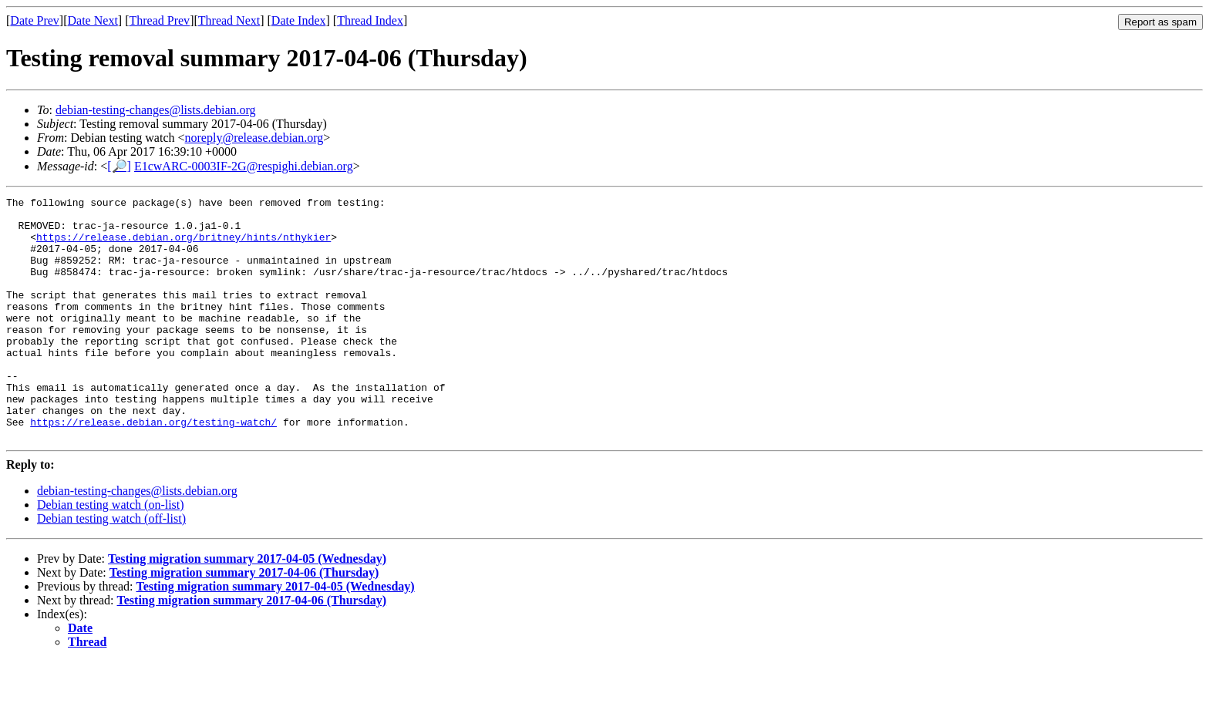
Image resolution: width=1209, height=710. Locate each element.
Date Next (93, 20)
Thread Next (229, 20)
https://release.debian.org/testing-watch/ (153, 468)
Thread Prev (159, 20)
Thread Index (370, 20)
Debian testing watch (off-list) (111, 567)
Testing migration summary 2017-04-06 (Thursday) (244, 621)
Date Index (298, 20)
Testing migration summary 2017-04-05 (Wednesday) (247, 607)
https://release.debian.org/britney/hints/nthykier (183, 246)
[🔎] (119, 166)
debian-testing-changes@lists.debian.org (156, 109)
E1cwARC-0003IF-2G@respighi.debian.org (243, 166)
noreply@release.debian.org (254, 137)
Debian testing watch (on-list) (110, 553)
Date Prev (34, 20)
